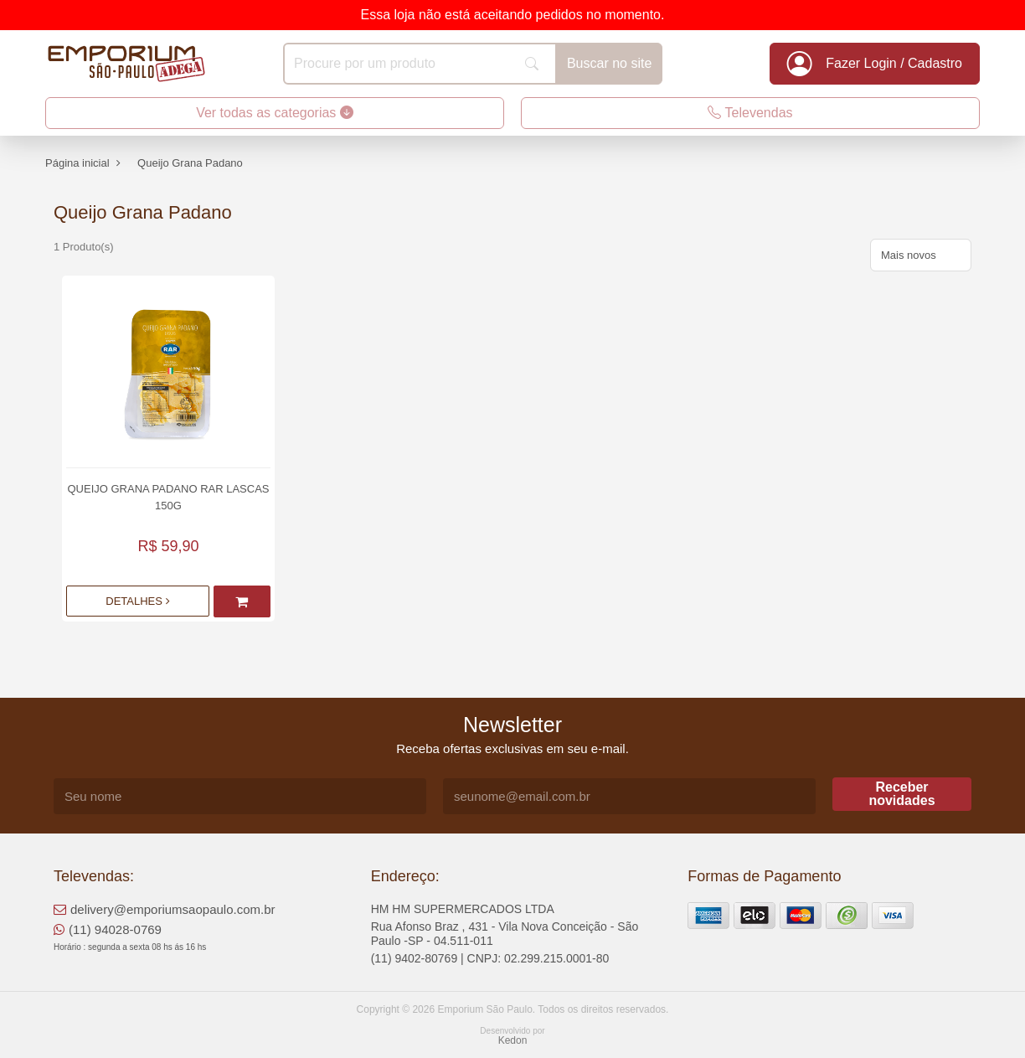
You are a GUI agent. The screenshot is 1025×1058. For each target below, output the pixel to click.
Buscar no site (609, 63)
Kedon (513, 1040)
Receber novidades (901, 794)
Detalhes (137, 601)
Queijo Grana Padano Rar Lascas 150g (168, 497)
